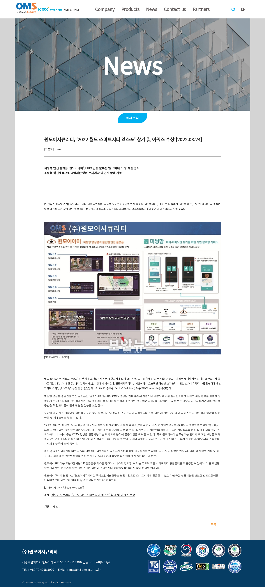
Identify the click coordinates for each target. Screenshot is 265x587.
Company (105, 9)
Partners (201, 9)
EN (243, 9)
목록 (213, 524)
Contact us (175, 9)
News (151, 9)
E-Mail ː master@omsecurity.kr (79, 569)
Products (130, 9)
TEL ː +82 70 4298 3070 (38, 569)
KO (232, 9)
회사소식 (132, 118)
